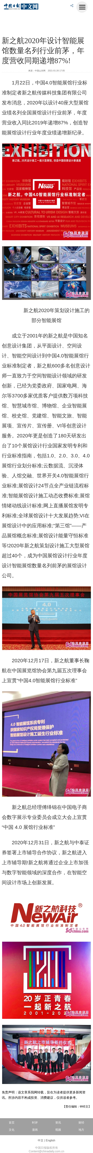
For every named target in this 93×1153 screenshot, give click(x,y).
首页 (11, 1122)
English (50, 1140)
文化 (11, 1129)
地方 (81, 1129)
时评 (35, 1122)
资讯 (58, 1122)
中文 (40, 1140)
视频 (58, 1129)
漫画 (35, 1129)
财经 (81, 1122)
